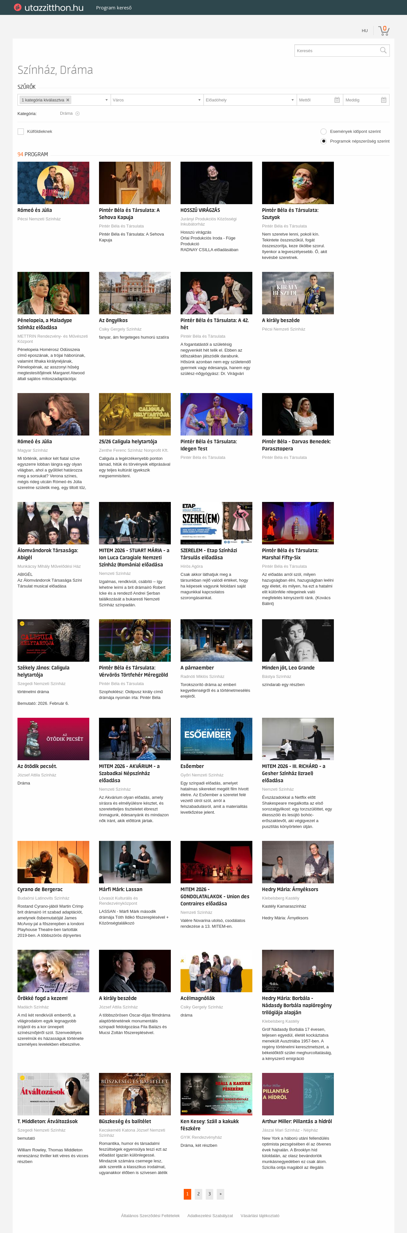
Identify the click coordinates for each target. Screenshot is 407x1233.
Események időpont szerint (355, 131)
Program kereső (114, 7)
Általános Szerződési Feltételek (150, 1215)
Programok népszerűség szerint (360, 141)
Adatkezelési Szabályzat (210, 1215)
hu (365, 30)
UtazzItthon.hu (50, 7)
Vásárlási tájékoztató (260, 1215)
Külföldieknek (39, 131)
